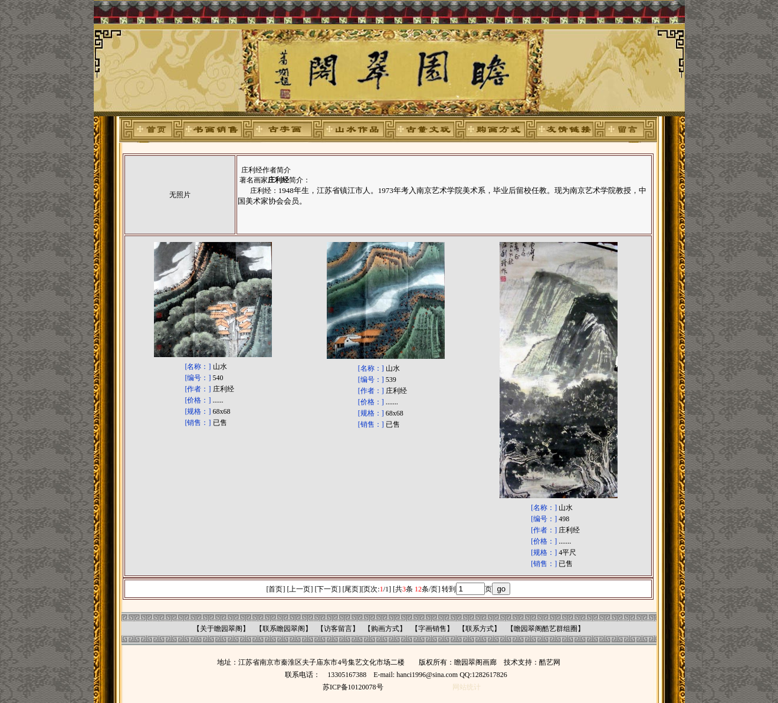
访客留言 (338, 628)
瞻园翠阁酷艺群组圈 (545, 628)
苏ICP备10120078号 (353, 687)
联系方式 (479, 628)
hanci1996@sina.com (427, 675)
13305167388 (346, 675)
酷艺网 (549, 662)
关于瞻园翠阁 (221, 628)
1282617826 (489, 675)
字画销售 (432, 628)
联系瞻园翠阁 (283, 628)
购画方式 (385, 628)
